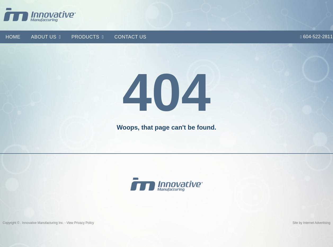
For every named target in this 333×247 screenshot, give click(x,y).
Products (88, 37)
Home (13, 37)
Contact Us (130, 37)
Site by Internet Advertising (311, 223)
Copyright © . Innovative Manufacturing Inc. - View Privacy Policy (48, 223)
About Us (46, 37)
